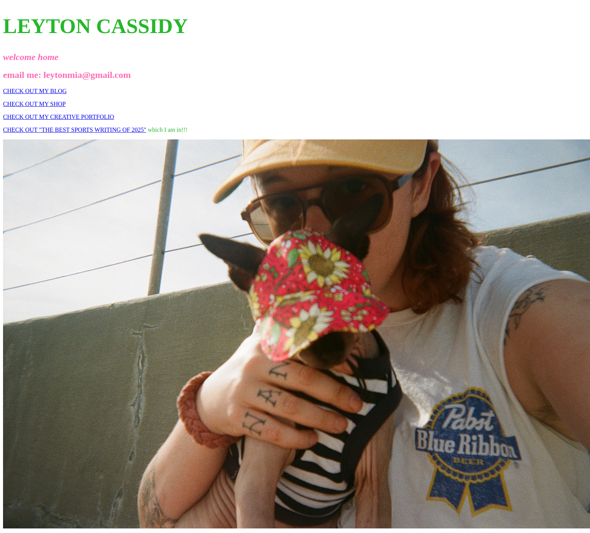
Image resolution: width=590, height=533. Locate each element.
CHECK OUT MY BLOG (35, 91)
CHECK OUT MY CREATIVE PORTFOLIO (58, 117)
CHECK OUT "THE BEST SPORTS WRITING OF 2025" (74, 130)
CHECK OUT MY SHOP (34, 104)
